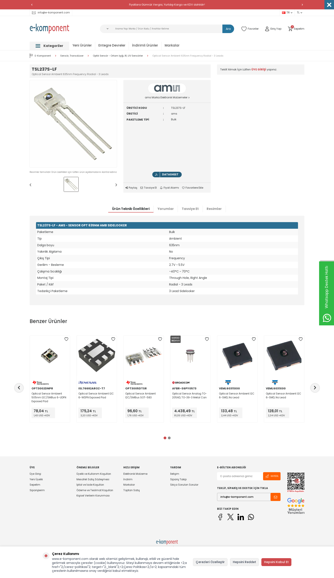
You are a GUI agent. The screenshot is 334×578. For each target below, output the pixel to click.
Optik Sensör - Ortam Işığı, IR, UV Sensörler (118, 55)
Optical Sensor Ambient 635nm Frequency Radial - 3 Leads (187, 55)
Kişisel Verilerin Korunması (93, 495)
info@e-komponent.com (51, 12)
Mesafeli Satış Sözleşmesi (92, 479)
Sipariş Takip (178, 479)
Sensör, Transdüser (72, 55)
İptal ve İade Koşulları (90, 484)
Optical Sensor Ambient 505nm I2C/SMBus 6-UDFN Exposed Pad (49, 397)
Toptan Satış (131, 490)
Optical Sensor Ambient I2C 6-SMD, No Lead (236, 395)
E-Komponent (40, 56)
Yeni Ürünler (82, 45)
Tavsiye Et (148, 187)
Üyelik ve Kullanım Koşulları (93, 474)
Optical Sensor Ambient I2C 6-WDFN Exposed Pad (96, 395)
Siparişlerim (37, 490)
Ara (228, 29)
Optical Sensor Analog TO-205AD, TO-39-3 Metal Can (189, 395)
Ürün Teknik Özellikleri (131, 209)
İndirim (127, 479)
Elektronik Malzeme (135, 474)
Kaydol (272, 476)
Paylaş (131, 187)
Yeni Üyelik (36, 479)
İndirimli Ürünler (145, 45)
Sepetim (35, 484)
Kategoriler (49, 46)
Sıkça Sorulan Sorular (184, 484)
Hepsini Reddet (244, 562)
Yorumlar (165, 209)
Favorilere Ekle (192, 187)
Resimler (214, 209)
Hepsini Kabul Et (276, 562)
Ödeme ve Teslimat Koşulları (94, 490)
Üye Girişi (35, 474)
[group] (73, 123)
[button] (32, 5)
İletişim (174, 474)
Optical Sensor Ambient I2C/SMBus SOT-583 (140, 395)
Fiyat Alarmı (169, 187)
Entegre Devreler (111, 45)
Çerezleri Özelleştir (210, 562)
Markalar (172, 45)
